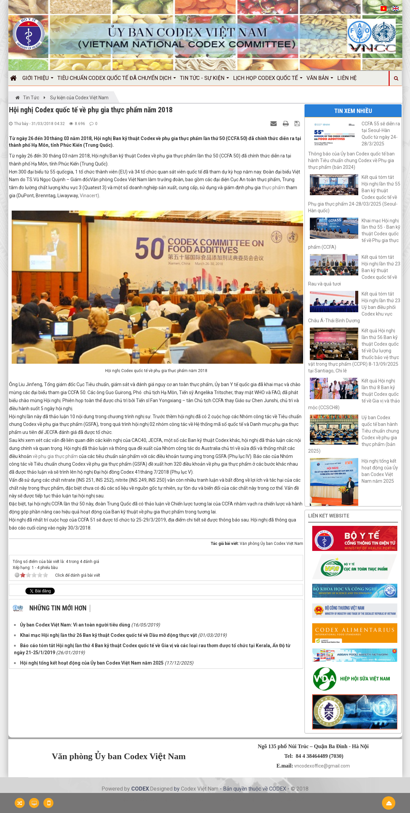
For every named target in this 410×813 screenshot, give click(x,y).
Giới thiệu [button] (37, 80)
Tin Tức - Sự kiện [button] (204, 80)
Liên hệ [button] (347, 78)
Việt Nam (207, 789)
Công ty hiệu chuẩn (287, 799)
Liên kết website (328, 515)
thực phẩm (273, 187)
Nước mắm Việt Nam (245, 799)
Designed (162, 789)
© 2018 (300, 789)
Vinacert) (89, 195)
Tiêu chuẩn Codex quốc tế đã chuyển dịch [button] (116, 80)
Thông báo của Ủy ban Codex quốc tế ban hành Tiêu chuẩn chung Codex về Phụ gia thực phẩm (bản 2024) (351, 160)
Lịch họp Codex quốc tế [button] (267, 80)
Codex (189, 789)
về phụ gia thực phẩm (55, 456)
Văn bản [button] (319, 80)
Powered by (116, 789)
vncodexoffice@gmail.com (322, 766)
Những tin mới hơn (57, 608)
